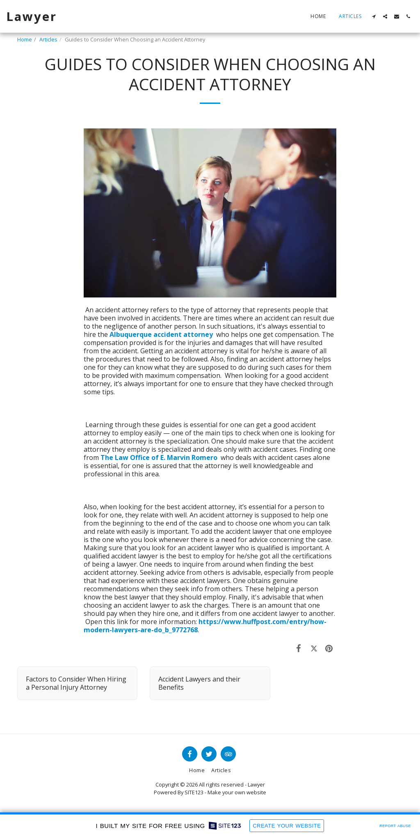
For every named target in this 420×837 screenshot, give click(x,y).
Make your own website (237, 792)
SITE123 (194, 792)
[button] (373, 16)
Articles (48, 39)
